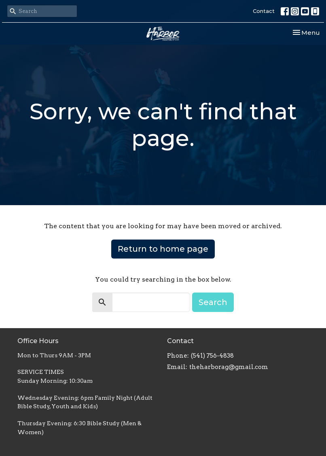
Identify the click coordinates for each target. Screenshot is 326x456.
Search (213, 302)
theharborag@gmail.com (228, 367)
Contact (264, 11)
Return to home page (163, 249)
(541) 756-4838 (212, 355)
